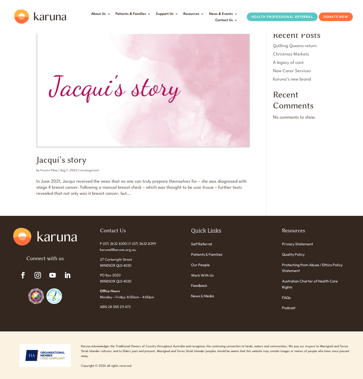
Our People (200, 264)
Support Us (165, 14)
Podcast (288, 307)
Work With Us (202, 275)
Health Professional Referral (282, 17)
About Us (98, 14)
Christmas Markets (291, 54)
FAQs (286, 297)
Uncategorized (89, 170)
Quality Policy (293, 254)
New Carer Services (292, 71)
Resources (191, 14)
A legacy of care (288, 63)
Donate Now (335, 17)
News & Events (221, 14)
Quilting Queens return (295, 46)
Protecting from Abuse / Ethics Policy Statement (312, 267)
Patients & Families (131, 14)
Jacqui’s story (61, 160)
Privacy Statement (297, 244)
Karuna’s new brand (292, 79)
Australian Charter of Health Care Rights (310, 284)
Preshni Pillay (49, 170)
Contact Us (224, 20)
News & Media (202, 296)
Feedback (199, 285)
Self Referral (201, 244)
